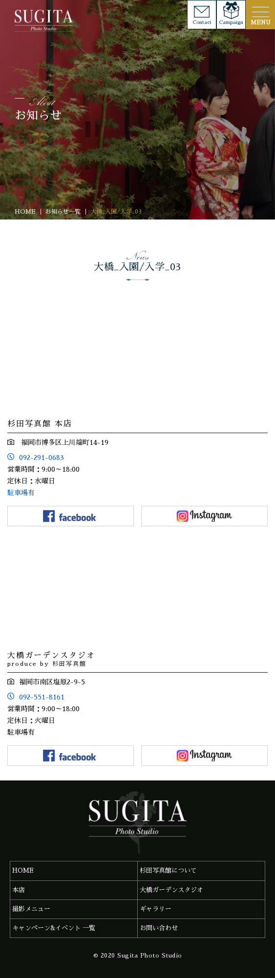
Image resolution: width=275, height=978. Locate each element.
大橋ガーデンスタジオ (171, 890)
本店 (18, 890)
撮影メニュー (31, 909)
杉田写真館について (168, 870)
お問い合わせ (159, 928)
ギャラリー (155, 909)
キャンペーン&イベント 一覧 (53, 928)
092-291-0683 (41, 457)
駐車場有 (21, 492)
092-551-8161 (41, 697)
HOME (23, 870)
